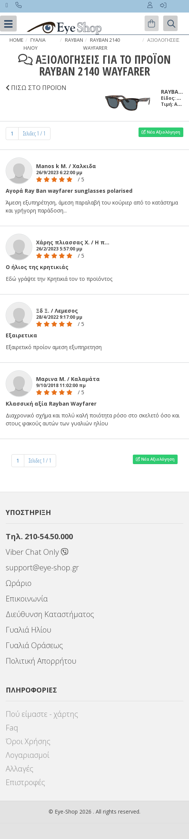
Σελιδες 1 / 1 (34, 133)
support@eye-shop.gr (42, 567)
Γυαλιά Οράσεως (34, 645)
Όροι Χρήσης (28, 741)
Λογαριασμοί (27, 755)
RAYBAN (74, 40)
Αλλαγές (19, 768)
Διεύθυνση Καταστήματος (50, 614)
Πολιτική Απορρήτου (41, 661)
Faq (12, 728)
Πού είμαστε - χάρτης (42, 714)
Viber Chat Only (37, 552)
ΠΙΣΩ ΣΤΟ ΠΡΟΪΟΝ (37, 87)
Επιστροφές (25, 782)
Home (16, 40)
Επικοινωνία (27, 598)
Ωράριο (19, 583)
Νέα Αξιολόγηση (161, 132)
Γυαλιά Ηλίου (28, 630)
